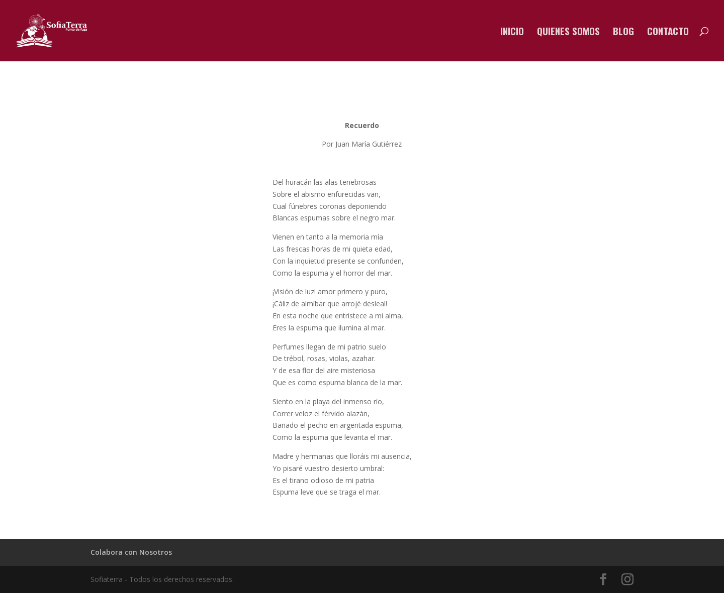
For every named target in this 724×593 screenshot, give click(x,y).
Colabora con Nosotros (131, 552)
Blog (623, 32)
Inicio (512, 32)
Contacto (668, 32)
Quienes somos (568, 32)
